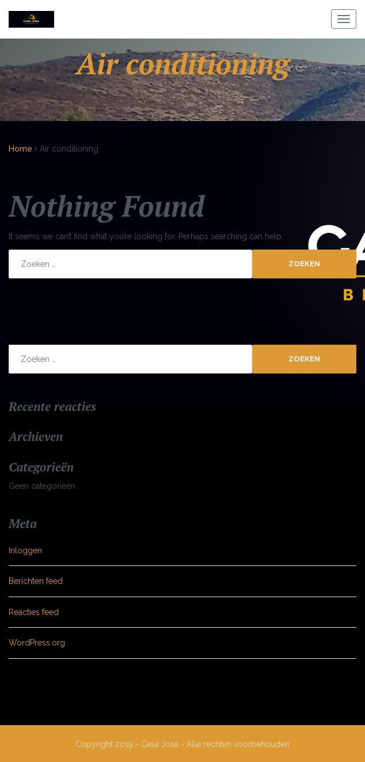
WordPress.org (37, 642)
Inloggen (25, 550)
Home (20, 148)
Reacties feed (34, 612)
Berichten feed (36, 581)
